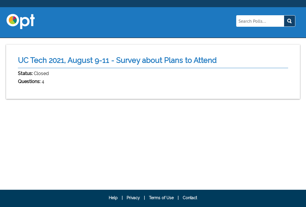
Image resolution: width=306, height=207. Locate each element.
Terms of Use (161, 197)
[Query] (260, 21)
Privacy (133, 197)
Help (113, 197)
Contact (190, 197)
